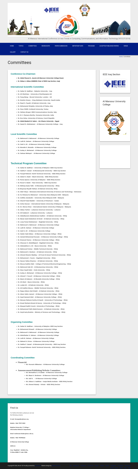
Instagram (113, 465)
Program (91, 46)
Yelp (70, 465)
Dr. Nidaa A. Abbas (24, 81)
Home (12, 46)
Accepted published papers (109, 46)
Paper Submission (61, 46)
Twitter (97, 465)
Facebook (76, 465)
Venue (126, 46)
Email (111, 468)
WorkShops (46, 46)
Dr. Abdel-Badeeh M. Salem (27, 121)
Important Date (77, 46)
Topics (21, 46)
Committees (32, 46)
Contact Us (24, 52)
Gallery (13, 52)
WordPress (38, 465)
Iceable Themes (56, 465)
